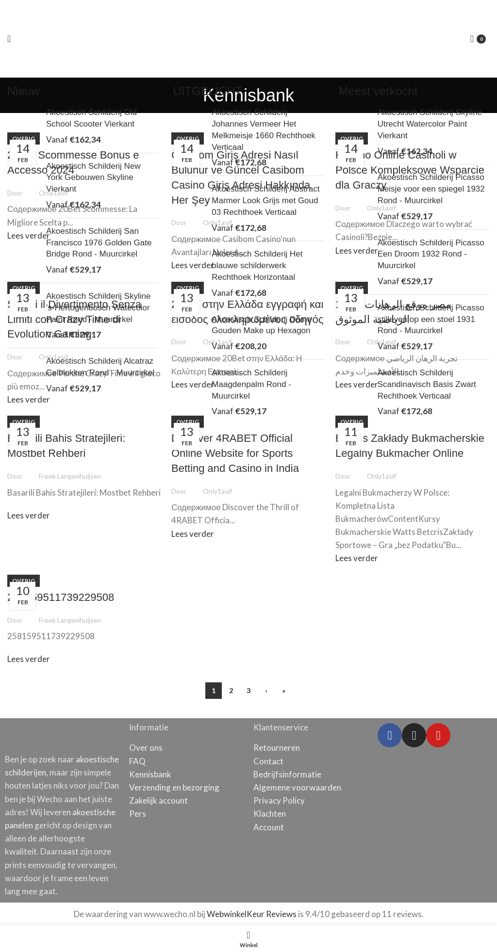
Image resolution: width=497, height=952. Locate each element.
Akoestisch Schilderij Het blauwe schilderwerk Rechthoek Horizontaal (257, 265)
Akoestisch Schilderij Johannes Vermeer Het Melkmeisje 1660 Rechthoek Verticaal (263, 129)
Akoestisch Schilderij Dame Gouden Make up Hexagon (262, 325)
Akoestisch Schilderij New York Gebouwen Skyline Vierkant (93, 177)
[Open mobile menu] (9, 38)
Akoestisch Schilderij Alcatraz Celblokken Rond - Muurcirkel (100, 366)
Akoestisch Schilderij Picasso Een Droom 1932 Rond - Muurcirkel (431, 254)
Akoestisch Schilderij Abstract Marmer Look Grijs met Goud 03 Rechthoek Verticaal (265, 200)
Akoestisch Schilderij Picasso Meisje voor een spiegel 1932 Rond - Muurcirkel (431, 189)
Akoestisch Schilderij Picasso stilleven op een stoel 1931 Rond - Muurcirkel (431, 319)
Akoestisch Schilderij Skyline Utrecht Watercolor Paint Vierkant (430, 124)
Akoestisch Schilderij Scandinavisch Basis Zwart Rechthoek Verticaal (427, 384)
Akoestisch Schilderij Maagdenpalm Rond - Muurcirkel (251, 384)
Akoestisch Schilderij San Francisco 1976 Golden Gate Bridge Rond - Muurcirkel (98, 242)
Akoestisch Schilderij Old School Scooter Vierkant (91, 118)
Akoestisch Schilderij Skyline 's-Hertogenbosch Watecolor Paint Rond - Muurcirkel (98, 307)
